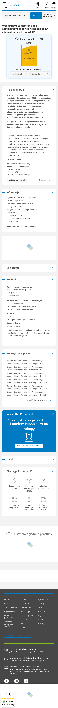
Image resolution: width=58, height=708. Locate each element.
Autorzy (41, 604)
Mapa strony (26, 619)
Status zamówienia (12, 607)
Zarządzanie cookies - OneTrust (18, 635)
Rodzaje (41, 619)
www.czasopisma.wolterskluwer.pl (20, 310)
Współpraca (26, 604)
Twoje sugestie (27, 611)
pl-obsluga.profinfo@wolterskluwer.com (28, 658)
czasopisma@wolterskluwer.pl (24, 306)
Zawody (41, 624)
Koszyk (53, 5)
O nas (23, 599)
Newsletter (8, 604)
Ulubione (45, 5)
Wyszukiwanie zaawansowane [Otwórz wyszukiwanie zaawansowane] (49, 15)
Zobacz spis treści (17, 180)
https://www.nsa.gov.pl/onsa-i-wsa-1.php (25, 117)
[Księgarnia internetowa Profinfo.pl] (15, 5)
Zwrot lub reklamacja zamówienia (9, 624)
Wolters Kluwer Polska (24, 204)
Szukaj (36, 15)
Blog (23, 627)
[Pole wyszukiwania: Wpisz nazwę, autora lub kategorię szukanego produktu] (15, 15)
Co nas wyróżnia (27, 616)
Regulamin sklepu (11, 611)
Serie (40, 607)
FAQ (22, 624)
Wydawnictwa (43, 599)
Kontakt (7, 599)
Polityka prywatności (9, 617)
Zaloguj (37, 5)
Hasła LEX (42, 611)
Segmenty (42, 616)
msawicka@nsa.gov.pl (21, 175)
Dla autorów (26, 607)
